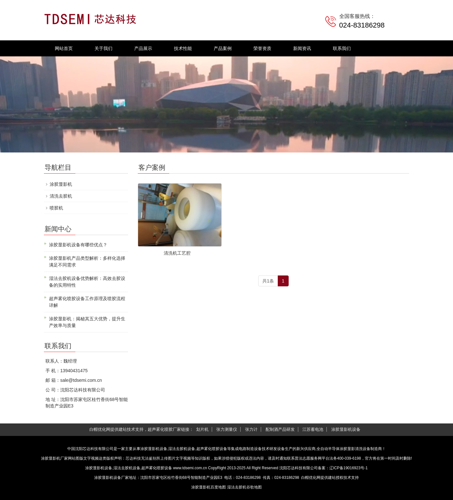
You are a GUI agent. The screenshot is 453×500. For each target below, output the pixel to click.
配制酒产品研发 (280, 429)
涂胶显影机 (61, 184)
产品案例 (223, 48)
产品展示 (143, 48)
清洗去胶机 (61, 196)
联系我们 (342, 48)
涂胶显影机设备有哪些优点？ (78, 244)
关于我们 (103, 48)
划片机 (202, 429)
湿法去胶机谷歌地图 (244, 487)
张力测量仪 (226, 429)
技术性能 (183, 48)
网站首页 (64, 48)
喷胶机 (56, 207)
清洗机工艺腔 (177, 253)
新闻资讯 (302, 48)
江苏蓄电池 (312, 429)
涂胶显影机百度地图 (208, 487)
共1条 (268, 280)
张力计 (251, 429)
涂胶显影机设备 (345, 429)
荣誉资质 (262, 48)
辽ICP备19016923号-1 (348, 468)
